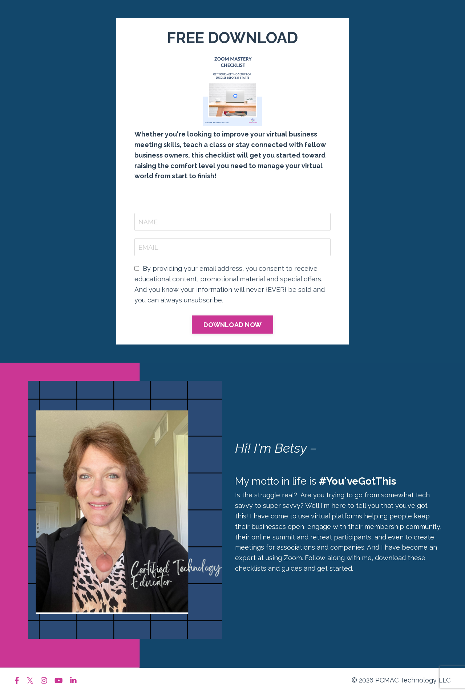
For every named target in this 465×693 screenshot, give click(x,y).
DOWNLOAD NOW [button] (232, 325)
